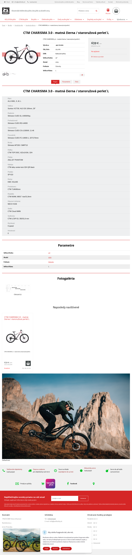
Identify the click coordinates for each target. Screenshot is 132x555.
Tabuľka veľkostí (100, 2)
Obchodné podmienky (122, 2)
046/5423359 (33, 2)
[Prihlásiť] (108, 11)
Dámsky (51, 262)
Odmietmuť (66, 548)
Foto (76, 82)
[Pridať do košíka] (28, 363)
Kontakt (110, 2)
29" (49, 253)
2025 (49, 257)
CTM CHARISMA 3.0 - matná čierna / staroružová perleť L (16, 318)
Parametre (66, 82)
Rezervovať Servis (88, 2)
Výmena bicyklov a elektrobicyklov (64, 2)
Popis (55, 82)
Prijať (46, 548)
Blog (78, 2)
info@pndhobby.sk (19, 2)
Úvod (8, 2)
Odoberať (83, 498)
